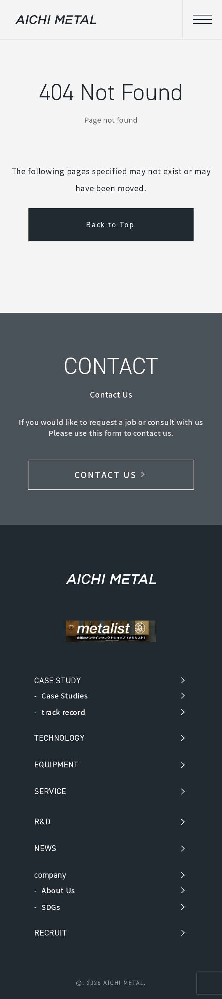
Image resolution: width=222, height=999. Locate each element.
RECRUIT (50, 932)
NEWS (45, 848)
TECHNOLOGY (59, 737)
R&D (42, 821)
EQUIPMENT (56, 764)
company (50, 874)
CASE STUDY (57, 680)
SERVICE (50, 791)
